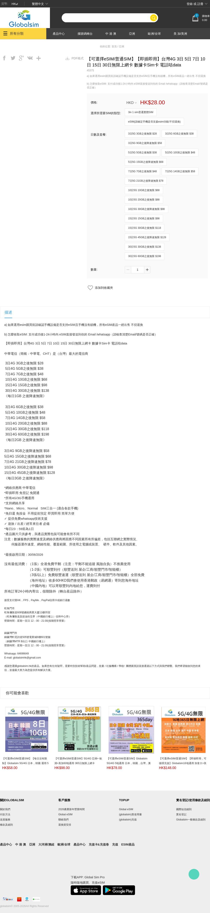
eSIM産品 (128, 844)
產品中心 (59, 33)
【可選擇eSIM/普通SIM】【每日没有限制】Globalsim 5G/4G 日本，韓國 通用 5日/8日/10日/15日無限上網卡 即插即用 (25, 763)
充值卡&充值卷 (99, 844)
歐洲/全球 (154, 33)
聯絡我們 (63, 819)
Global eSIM (65, 814)
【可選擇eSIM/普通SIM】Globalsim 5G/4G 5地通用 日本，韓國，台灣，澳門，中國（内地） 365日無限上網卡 (129, 763)
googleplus (21, 58)
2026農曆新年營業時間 (71, 809)
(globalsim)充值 (128, 819)
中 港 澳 (110, 33)
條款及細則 (6, 824)
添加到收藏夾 (104, 287)
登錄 (190, 4)
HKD (131, 103)
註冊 (200, 4)
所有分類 (13, 33)
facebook (4, 58)
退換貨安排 (64, 824)
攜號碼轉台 (85, 33)
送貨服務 (5, 819)
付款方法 (5, 814)
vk (30, 58)
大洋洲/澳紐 (61, 45)
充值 (115, 844)
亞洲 (132, 33)
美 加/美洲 (180, 33)
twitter (13, 58)
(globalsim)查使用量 (130, 814)
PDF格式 (78, 58)
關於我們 (5, 809)
